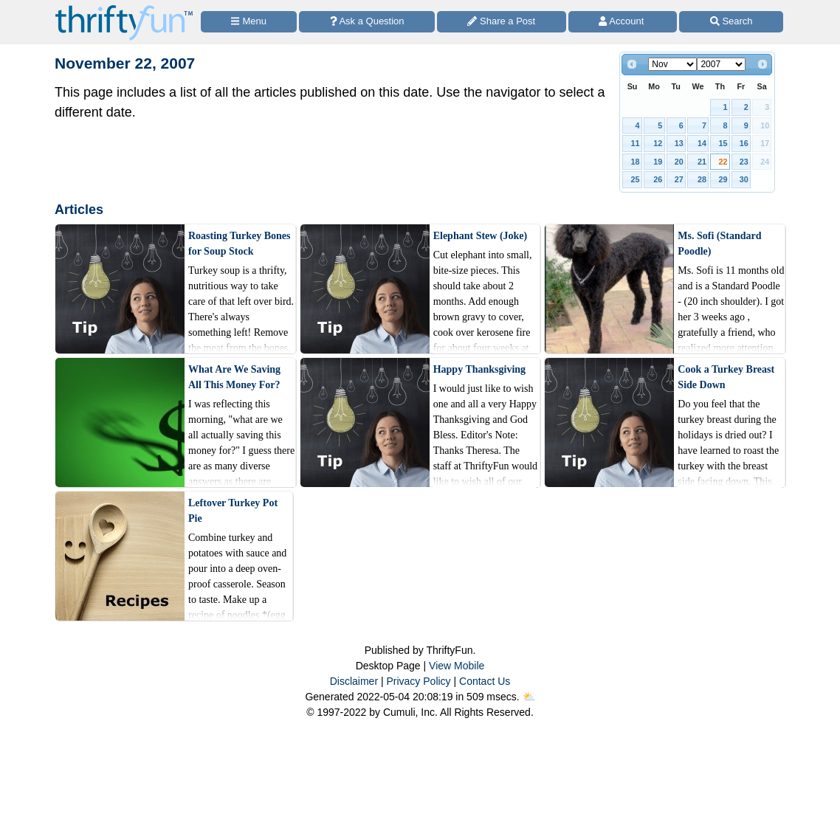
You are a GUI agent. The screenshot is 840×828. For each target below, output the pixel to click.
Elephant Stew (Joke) (480, 235)
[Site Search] (731, 21)
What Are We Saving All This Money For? (234, 377)
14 (702, 143)
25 (635, 179)
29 (722, 179)
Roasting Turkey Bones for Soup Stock (239, 243)
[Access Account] (623, 21)
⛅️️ (529, 697)
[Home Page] (124, 8)
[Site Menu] (249, 21)
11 (635, 143)
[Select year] (721, 64)
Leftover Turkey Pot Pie (233, 510)
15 (722, 143)
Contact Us (484, 681)
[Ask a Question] (367, 21)
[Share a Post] (501, 21)
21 (702, 161)
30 (744, 179)
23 (744, 161)
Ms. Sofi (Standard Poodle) (719, 243)
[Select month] (672, 64)
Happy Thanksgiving (479, 369)
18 (635, 161)
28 (702, 179)
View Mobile (456, 666)
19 (657, 161)
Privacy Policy (418, 681)
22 (722, 161)
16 (744, 143)
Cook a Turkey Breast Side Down (726, 377)
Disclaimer (354, 681)
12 (657, 143)
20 (679, 161)
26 (657, 179)
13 (679, 143)
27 (679, 179)
